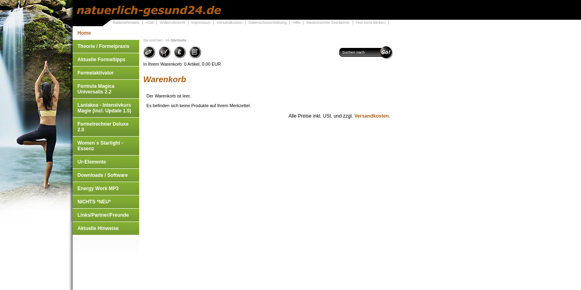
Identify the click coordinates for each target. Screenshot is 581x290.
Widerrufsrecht (172, 22)
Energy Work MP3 (98, 188)
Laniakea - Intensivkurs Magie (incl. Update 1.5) (104, 108)
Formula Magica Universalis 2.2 (95, 89)
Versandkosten (229, 22)
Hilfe (296, 22)
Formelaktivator (95, 73)
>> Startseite (175, 40)
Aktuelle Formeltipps (101, 59)
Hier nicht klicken (370, 22)
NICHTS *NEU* (94, 202)
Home (84, 33)
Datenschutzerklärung (268, 22)
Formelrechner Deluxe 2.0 (103, 127)
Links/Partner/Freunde (103, 215)
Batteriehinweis (126, 22)
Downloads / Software (102, 175)
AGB (149, 22)
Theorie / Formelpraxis (103, 46)
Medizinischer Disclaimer (327, 22)
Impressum (201, 22)
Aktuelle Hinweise (98, 228)
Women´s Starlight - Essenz (100, 145)
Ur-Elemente (91, 162)
